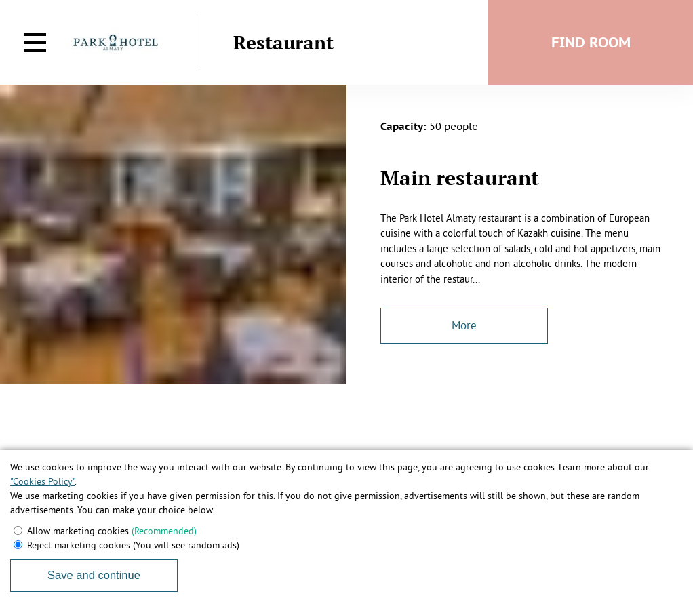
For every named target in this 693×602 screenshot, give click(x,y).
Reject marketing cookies (133, 545)
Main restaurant (459, 177)
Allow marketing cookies (112, 531)
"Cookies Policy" (42, 481)
